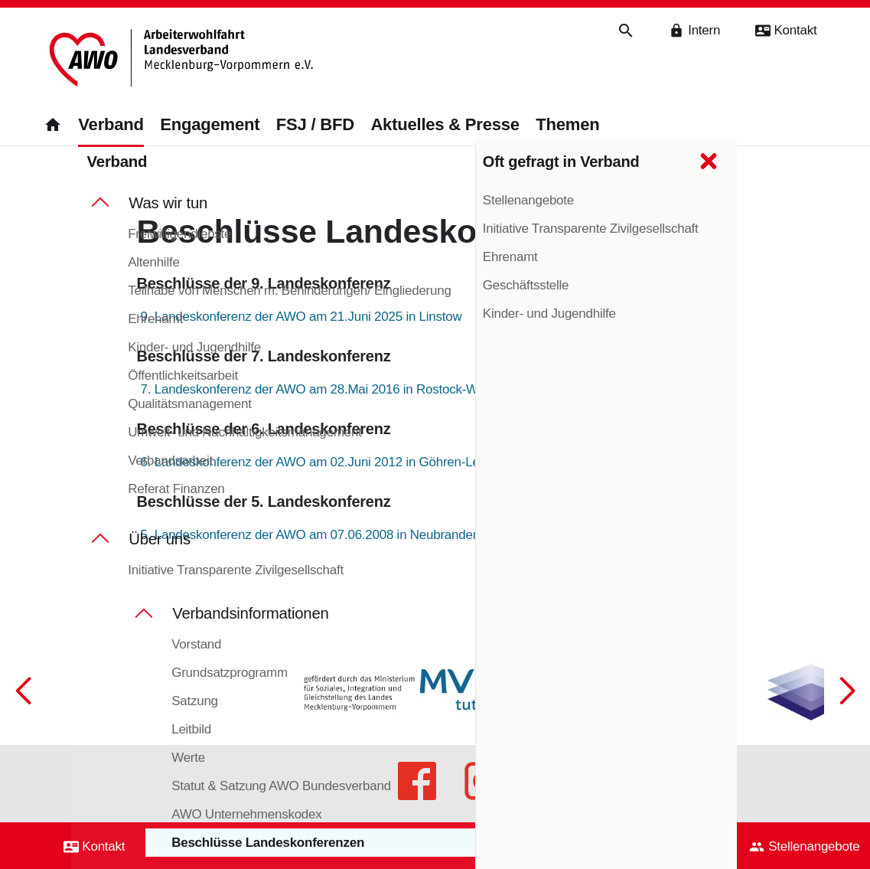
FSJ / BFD (315, 125)
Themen (567, 125)
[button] (847, 733)
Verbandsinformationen (250, 614)
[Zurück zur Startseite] (180, 59)
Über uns (160, 539)
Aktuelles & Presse (444, 125)
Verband (110, 125)
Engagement (209, 125)
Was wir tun (168, 203)
